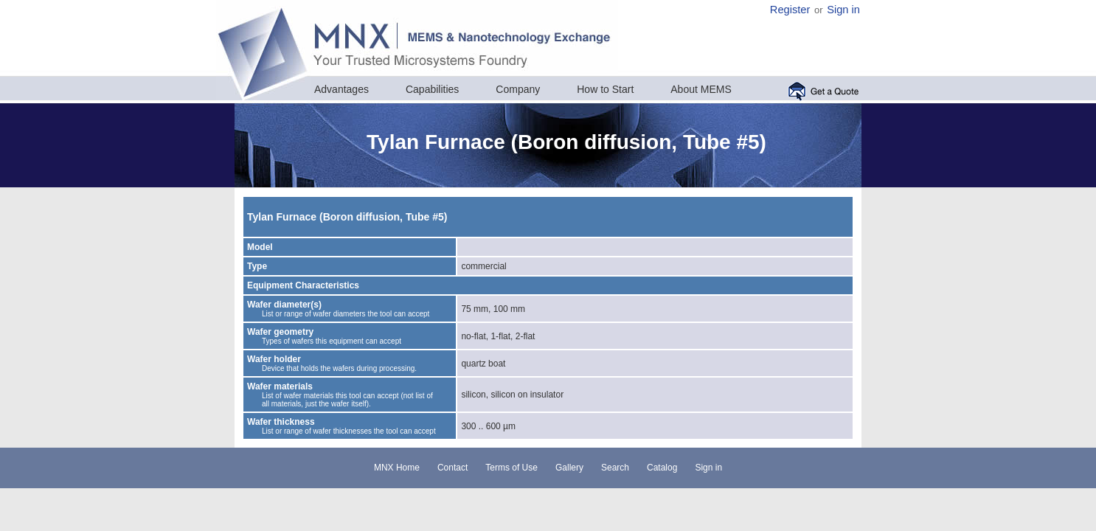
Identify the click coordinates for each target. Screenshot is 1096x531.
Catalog (662, 467)
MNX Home (397, 467)
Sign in (843, 9)
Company (518, 89)
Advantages (341, 89)
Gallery (569, 467)
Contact (452, 467)
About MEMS (700, 89)
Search (615, 467)
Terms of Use (511, 467)
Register (790, 9)
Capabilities (432, 89)
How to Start (605, 89)
